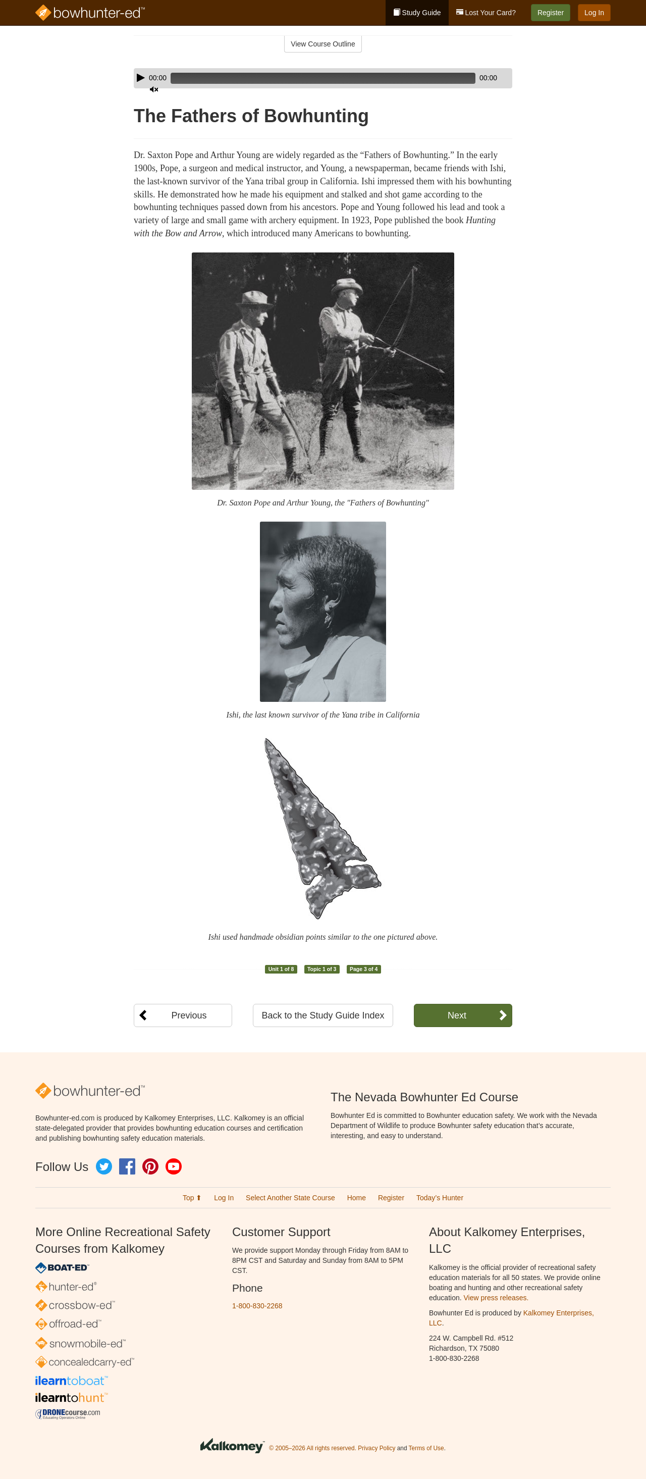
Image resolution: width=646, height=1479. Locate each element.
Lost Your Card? (486, 13)
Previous (188, 1015)
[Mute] (476, 78)
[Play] (141, 78)
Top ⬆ (192, 1198)
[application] (323, 78)
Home (356, 1198)
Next (457, 1015)
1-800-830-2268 (257, 1306)
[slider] (309, 78)
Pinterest (150, 1166)
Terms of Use (426, 1448)
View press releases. (496, 1298)
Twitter (104, 1166)
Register (550, 13)
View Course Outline (323, 44)
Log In (594, 13)
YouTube (174, 1166)
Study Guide (417, 13)
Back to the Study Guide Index (322, 1015)
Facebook (127, 1166)
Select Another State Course (290, 1198)
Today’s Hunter (439, 1198)
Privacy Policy (376, 1448)
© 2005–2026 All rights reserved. (312, 1448)
